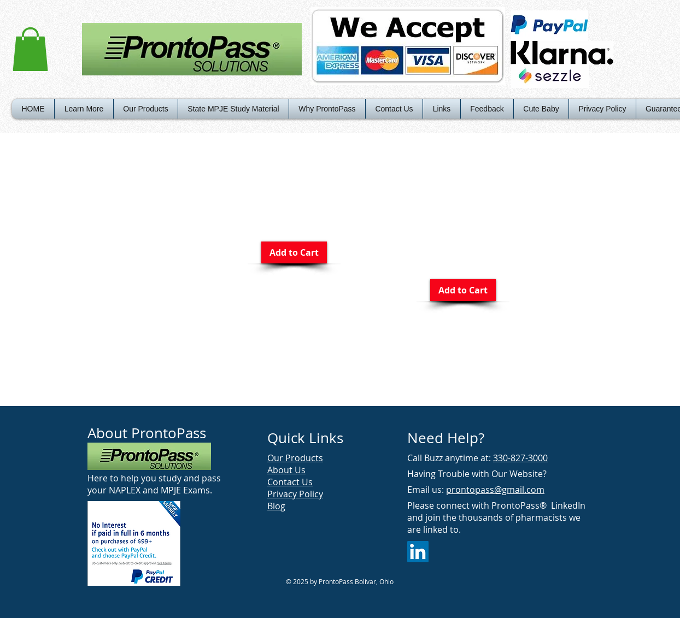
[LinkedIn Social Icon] (418, 551)
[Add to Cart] (294, 252)
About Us (286, 470)
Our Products (295, 458)
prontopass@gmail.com (495, 490)
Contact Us (290, 482)
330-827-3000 (520, 458)
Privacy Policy (295, 494)
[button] (30, 49)
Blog (276, 506)
